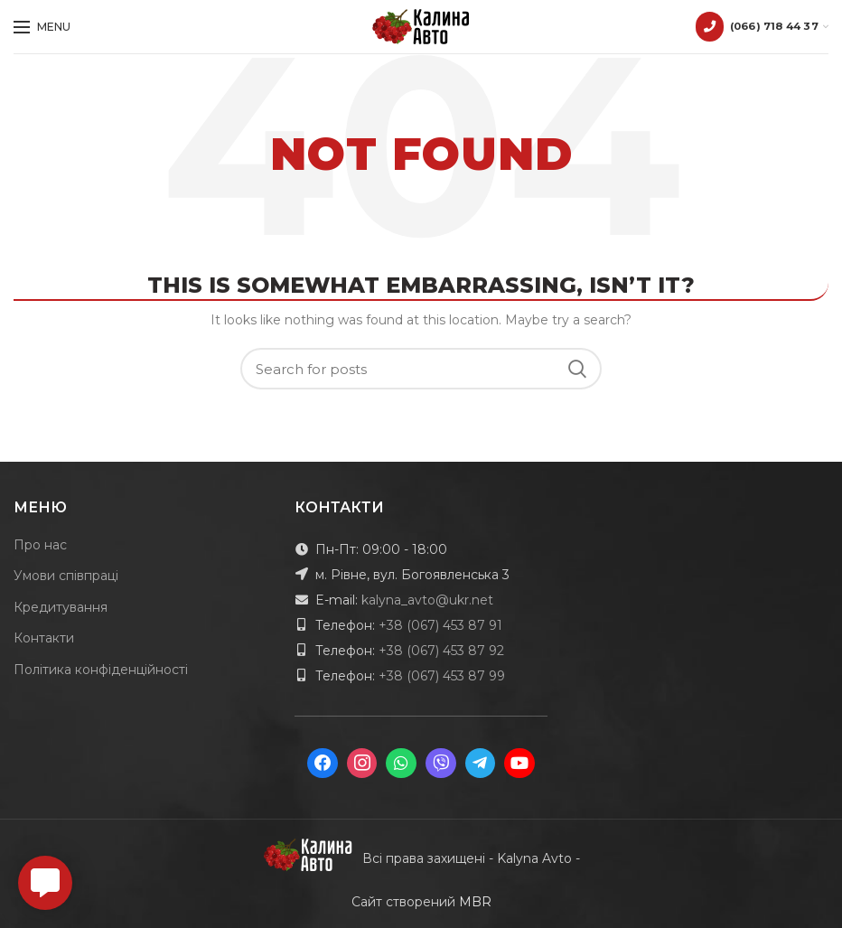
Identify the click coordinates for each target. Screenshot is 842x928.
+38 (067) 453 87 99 (442, 676)
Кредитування (61, 607)
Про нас (40, 545)
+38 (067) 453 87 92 (441, 650)
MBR (475, 902)
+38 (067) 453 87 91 (440, 625)
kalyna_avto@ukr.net (427, 600)
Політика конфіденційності (101, 669)
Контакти (44, 638)
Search (577, 368)
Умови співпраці (66, 575)
